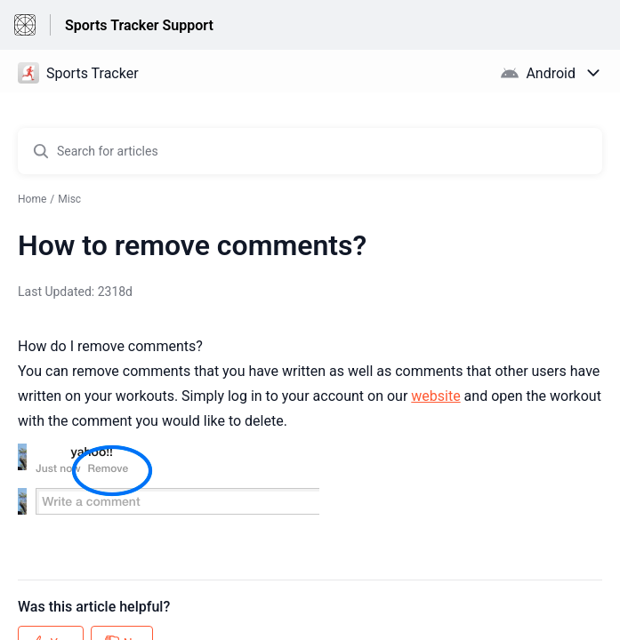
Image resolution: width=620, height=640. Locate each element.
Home (32, 199)
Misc (69, 199)
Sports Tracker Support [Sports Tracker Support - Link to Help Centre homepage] (139, 25)
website (435, 396)
